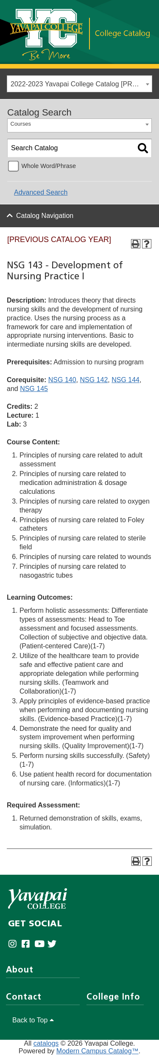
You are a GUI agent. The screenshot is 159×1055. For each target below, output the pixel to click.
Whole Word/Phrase (48, 166)
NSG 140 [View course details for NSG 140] (62, 379)
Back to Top (33, 1020)
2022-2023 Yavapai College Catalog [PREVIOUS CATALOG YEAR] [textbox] (81, 84)
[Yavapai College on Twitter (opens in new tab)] (54, 944)
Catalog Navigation (44, 215)
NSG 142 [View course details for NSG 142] (94, 379)
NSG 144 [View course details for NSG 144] (125, 379)
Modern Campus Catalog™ (97, 1051)
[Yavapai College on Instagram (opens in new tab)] (14, 944)
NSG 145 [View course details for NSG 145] (34, 388)
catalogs (46, 1043)
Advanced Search (40, 192)
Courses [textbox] (21, 124)
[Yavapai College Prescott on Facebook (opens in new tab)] (27, 944)
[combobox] (79, 83)
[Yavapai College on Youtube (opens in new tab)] (40, 944)
